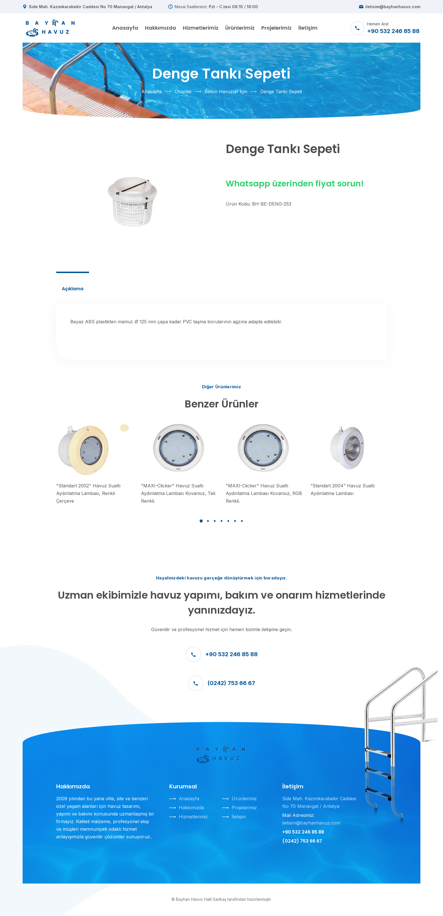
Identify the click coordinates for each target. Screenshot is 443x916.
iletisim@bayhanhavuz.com (392, 7)
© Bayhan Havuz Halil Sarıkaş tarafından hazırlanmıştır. (221, 899)
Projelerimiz (276, 27)
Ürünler (183, 91)
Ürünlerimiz (240, 27)
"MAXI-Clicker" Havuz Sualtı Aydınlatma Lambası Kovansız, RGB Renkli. (264, 493)
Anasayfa (125, 27)
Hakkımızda (160, 27)
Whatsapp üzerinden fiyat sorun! (295, 183)
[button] (201, 521)
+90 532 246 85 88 (222, 654)
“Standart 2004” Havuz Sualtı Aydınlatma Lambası (342, 489)
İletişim (308, 27)
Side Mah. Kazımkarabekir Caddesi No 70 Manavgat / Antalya (90, 7)
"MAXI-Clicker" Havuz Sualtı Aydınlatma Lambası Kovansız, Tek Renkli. (178, 493)
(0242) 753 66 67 (221, 683)
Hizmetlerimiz (200, 27)
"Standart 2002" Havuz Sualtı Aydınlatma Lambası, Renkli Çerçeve (88, 493)
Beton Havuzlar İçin (226, 91)
